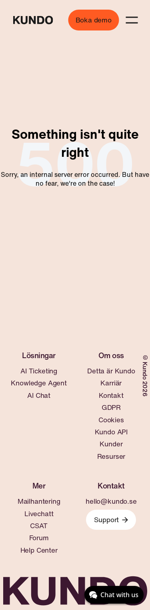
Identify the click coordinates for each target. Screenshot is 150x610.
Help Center (39, 550)
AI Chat (38, 395)
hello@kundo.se (111, 501)
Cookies (111, 420)
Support (111, 520)
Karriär (111, 383)
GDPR (111, 407)
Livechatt (38, 514)
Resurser (111, 456)
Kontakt (111, 395)
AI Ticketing (38, 371)
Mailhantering (39, 501)
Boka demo (94, 20)
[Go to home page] (33, 19)
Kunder (111, 444)
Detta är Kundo (111, 371)
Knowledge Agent (38, 383)
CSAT (38, 526)
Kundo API (111, 432)
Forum (39, 538)
